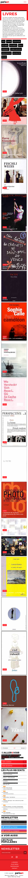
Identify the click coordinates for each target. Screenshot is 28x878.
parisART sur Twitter (9, 827)
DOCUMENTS (13, 45)
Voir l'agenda (14, 761)
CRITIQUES (5, 45)
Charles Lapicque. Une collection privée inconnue (13, 801)
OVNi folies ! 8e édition (9, 797)
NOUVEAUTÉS (16, 53)
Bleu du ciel (6, 784)
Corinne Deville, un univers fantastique (13, 806)
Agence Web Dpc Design (14, 876)
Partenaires (15, 866)
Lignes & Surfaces (7, 774)
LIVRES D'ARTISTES (16, 49)
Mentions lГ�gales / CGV (11, 875)
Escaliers (5, 781)
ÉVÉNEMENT (5, 49)
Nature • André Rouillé (9, 777)
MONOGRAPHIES (6, 53)
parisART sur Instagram (10, 831)
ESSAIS (20, 45)
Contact (14, 868)
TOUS (3, 41)
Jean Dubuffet (6, 812)
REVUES (4, 57)
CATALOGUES (16, 41)
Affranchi (5, 792)
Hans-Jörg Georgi (7, 787)
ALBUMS (9, 41)
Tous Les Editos (14, 765)
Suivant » (23, 748)
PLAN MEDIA (14, 864)
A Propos (15, 862)
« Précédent (5, 748)
